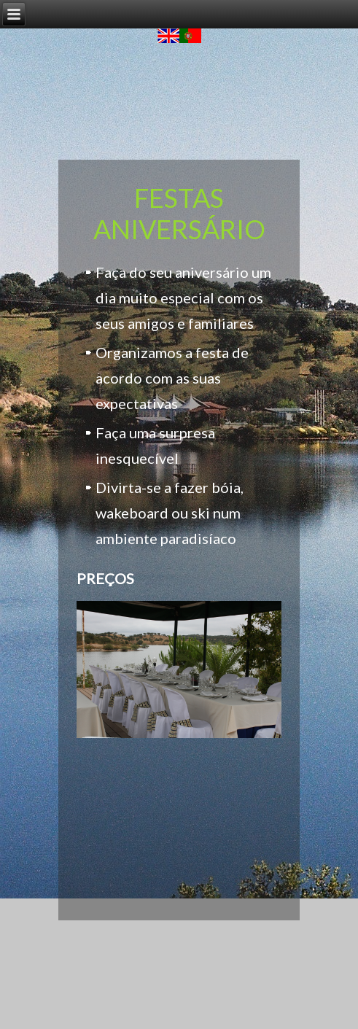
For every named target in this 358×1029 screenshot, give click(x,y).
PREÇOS (105, 578)
